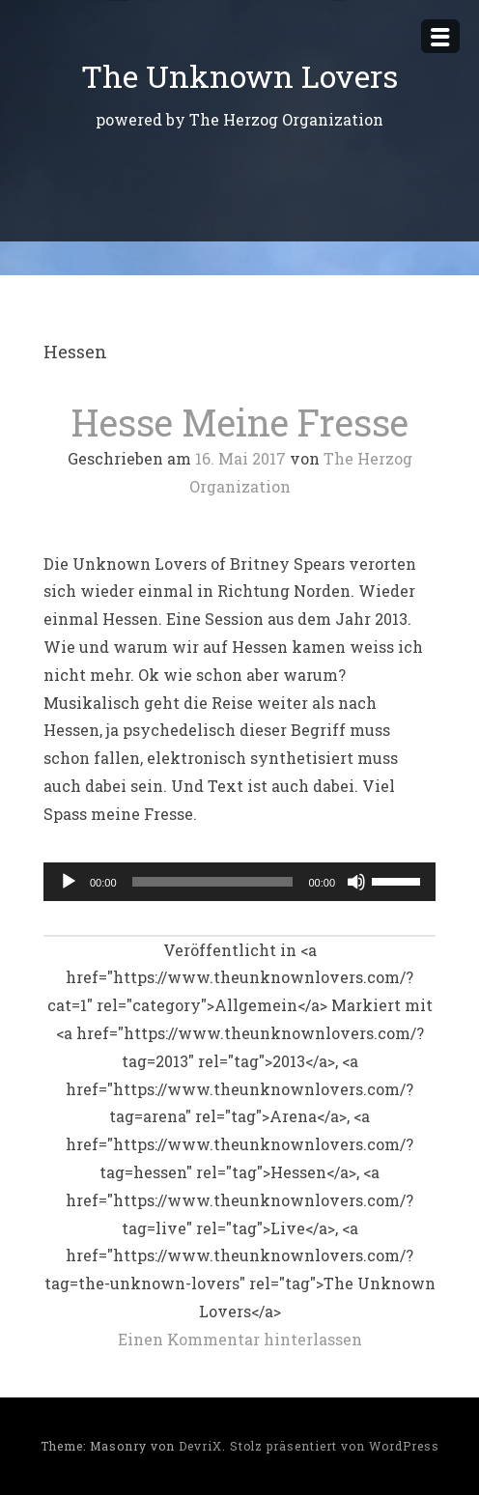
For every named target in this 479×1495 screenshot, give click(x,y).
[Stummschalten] (356, 881)
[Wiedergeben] (68, 881)
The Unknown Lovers (239, 76)
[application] (239, 881)
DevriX (200, 1445)
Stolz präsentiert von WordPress (334, 1445)
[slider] (213, 882)
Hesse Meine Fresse (240, 422)
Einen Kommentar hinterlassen (240, 1339)
